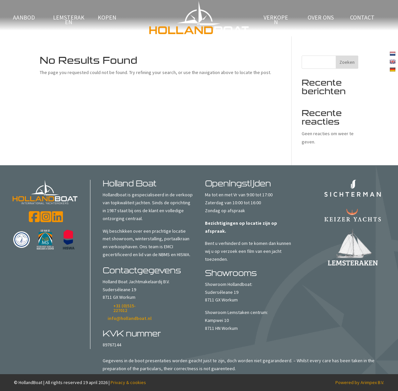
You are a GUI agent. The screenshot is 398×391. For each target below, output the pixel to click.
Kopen (107, 18)
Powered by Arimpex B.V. (359, 382)
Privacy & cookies (128, 382)
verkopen (276, 20)
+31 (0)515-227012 (124, 308)
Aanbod (24, 18)
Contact (362, 18)
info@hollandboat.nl (130, 318)
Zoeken (347, 62)
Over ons (321, 18)
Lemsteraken (68, 20)
